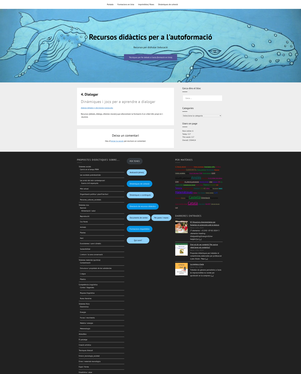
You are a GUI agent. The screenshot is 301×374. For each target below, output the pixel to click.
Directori (203, 192)
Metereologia (85, 328)
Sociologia (215, 188)
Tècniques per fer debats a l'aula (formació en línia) (150, 57)
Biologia (216, 170)
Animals (83, 227)
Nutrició (83, 208)
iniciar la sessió (117, 141)
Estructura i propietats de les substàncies (96, 268)
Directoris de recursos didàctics (143, 206)
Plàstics (83, 279)
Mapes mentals (210, 192)
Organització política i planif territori (94, 194)
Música (183, 198)
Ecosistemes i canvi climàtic (90, 243)
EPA (219, 182)
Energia (83, 312)
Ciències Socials (215, 204)
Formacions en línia (125, 4)
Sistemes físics (84, 304)
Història (195, 192)
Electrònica (84, 307)
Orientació (205, 197)
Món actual (84, 189)
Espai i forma (84, 367)
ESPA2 (208, 188)
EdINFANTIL (191, 169)
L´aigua (83, 273)
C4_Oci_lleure (180, 170)
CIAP (176, 208)
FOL (211, 188)
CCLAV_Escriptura (194, 173)
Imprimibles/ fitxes (146, 4)
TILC (199, 192)
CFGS (200, 173)
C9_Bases (218, 167)
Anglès (196, 177)
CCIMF (213, 173)
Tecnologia (210, 170)
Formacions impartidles (140, 229)
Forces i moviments (87, 317)
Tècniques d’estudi (86, 350)
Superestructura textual (189, 185)
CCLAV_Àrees (199, 185)
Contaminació (85, 263)
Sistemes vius (84, 205)
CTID (201, 188)
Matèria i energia (86, 323)
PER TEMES (135, 161)
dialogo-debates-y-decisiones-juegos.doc (98, 108)
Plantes (83, 232)
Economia (214, 198)
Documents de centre (139, 217)
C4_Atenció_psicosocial (191, 182)
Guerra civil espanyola (89, 183)
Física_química (201, 170)
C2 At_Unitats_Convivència (215, 178)
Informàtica (189, 167)
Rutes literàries (85, 298)
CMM (177, 182)
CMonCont (197, 188)
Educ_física (205, 178)
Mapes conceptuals (199, 167)
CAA (217, 185)
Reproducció (84, 216)
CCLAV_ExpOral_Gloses (181, 204)
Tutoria (178, 187)
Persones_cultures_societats (90, 199)
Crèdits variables (180, 173)
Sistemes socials (85, 166)
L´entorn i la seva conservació (91, 254)
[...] (200, 239)
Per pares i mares (161, 217)
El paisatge (83, 339)
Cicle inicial (201, 204)
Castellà (195, 197)
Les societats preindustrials (90, 175)
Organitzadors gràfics (209, 167)
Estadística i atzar (85, 372)
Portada (110, 4)
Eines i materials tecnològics (90, 361)
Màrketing (177, 198)
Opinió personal (207, 173)
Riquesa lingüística (87, 293)
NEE (204, 188)
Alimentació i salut (88, 211)
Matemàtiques (184, 192)
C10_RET (207, 204)
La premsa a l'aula (197, 264)
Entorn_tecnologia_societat (89, 356)
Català (193, 203)
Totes (187, 198)
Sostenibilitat (85, 249)
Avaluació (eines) (137, 172)
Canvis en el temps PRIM (89, 169)
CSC (187, 172)
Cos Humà (84, 222)
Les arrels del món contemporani (92, 180)
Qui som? (138, 240)
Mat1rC (220, 188)
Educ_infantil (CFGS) (187, 188)
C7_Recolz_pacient (180, 167)
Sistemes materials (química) (89, 260)
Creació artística (85, 345)
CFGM (210, 182)
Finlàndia (181, 182)
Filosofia (212, 185)
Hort (81, 238)
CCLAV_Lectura (183, 177)
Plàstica (206, 184)
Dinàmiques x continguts (140, 195)
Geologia (215, 182)
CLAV (216, 192)
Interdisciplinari (204, 182)
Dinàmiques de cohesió (168, 4)
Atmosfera (82, 334)
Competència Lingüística (88, 284)
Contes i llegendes (87, 287)
